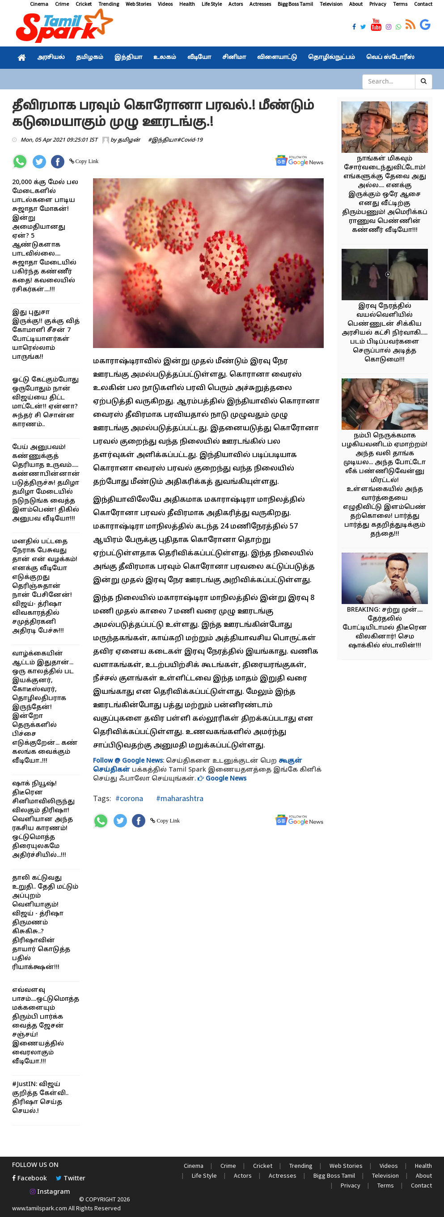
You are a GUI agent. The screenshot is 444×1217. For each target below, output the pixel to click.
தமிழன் (129, 140)
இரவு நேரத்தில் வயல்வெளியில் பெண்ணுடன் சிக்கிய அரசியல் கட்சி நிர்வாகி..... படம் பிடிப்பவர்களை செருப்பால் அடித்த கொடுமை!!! (384, 333)
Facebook (29, 1179)
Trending (108, 3)
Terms (400, 3)
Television (331, 3)
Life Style (212, 3)
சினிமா (234, 57)
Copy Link (86, 161)
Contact (423, 3)
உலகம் (164, 57)
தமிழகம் (89, 57)
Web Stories (138, 3)
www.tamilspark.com (39, 1208)
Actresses (260, 3)
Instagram (50, 1192)
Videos (165, 3)
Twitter (70, 1179)
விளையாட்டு (277, 57)
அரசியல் (51, 57)
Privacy (377, 3)
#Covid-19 (190, 140)
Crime (62, 3)
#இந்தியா (162, 140)
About (356, 3)
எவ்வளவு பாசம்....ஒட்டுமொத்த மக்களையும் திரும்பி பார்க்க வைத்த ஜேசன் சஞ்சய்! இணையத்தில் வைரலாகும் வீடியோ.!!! (45, 1026)
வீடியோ (199, 57)
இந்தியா (128, 57)
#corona (129, 798)
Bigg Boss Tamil (295, 3)
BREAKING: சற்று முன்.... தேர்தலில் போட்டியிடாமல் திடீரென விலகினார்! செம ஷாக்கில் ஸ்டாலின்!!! (385, 628)
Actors (235, 3)
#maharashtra (178, 798)
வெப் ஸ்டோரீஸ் (390, 57)
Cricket (84, 3)
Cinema (39, 3)
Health (187, 3)
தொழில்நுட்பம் (331, 57)
